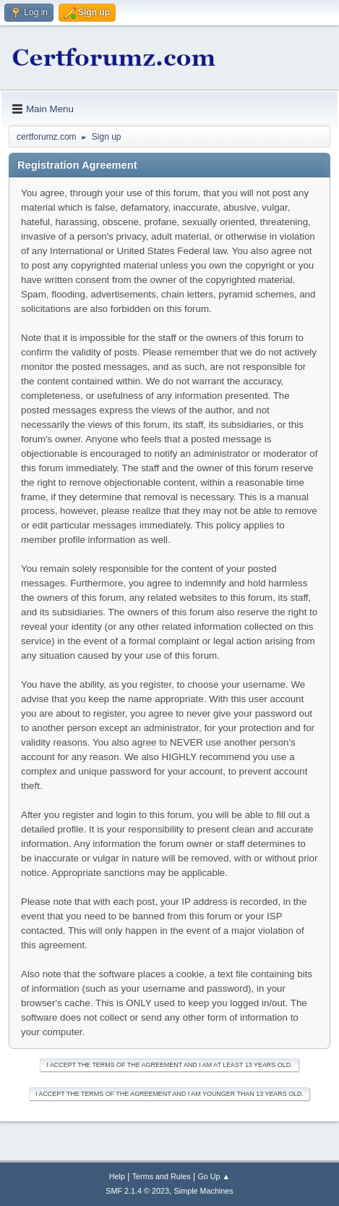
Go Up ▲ (213, 1176)
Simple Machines (203, 1190)
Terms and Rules (161, 1176)
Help (117, 1176)
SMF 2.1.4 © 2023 (137, 1190)
